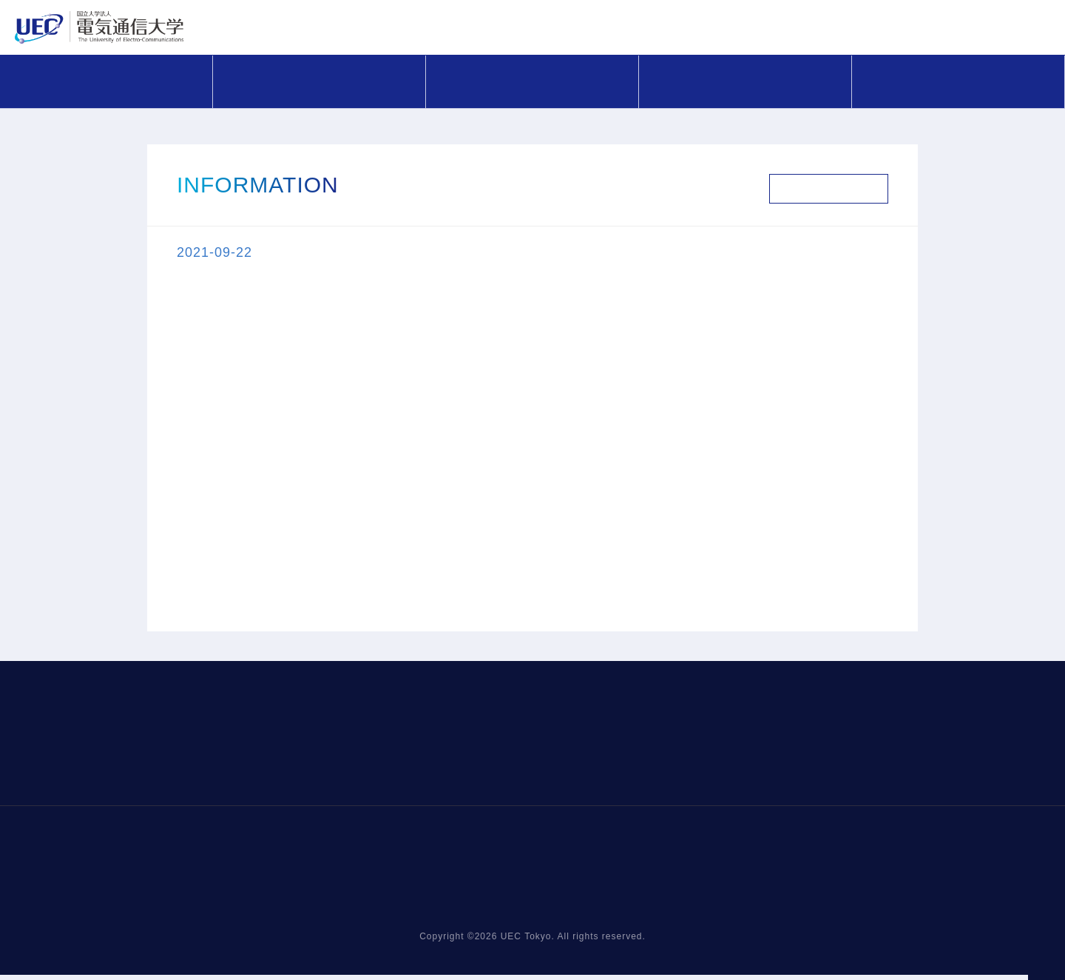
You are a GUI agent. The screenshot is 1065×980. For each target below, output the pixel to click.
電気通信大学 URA (261, 30)
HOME (236, 933)
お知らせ (106, 81)
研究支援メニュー (532, 81)
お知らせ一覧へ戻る (829, 188)
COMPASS (319, 81)
